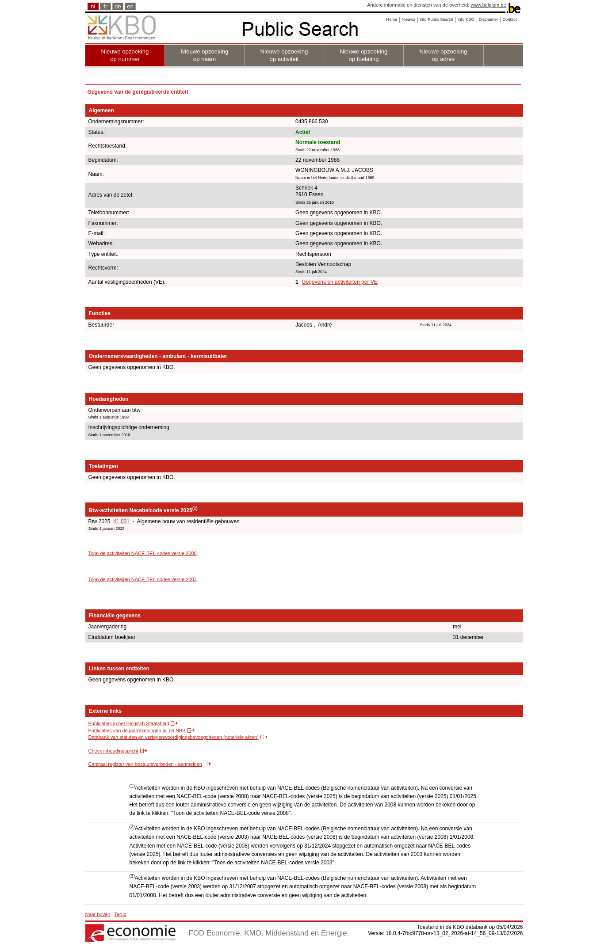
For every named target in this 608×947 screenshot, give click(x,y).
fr (105, 6)
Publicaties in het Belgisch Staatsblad (128, 723)
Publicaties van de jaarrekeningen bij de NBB (137, 730)
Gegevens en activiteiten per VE (339, 282)
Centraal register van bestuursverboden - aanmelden (145, 764)
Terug (120, 914)
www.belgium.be (488, 5)
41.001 (121, 521)
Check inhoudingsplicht (113, 750)
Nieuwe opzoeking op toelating (364, 55)
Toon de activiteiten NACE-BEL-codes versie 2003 (142, 579)
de (118, 6)
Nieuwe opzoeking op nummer (125, 55)
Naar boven (98, 914)
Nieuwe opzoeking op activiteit (284, 55)
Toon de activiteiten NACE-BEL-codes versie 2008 (142, 553)
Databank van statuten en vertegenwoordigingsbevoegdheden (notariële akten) (173, 737)
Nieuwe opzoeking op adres (443, 55)
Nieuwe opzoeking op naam (205, 55)
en (130, 6)
